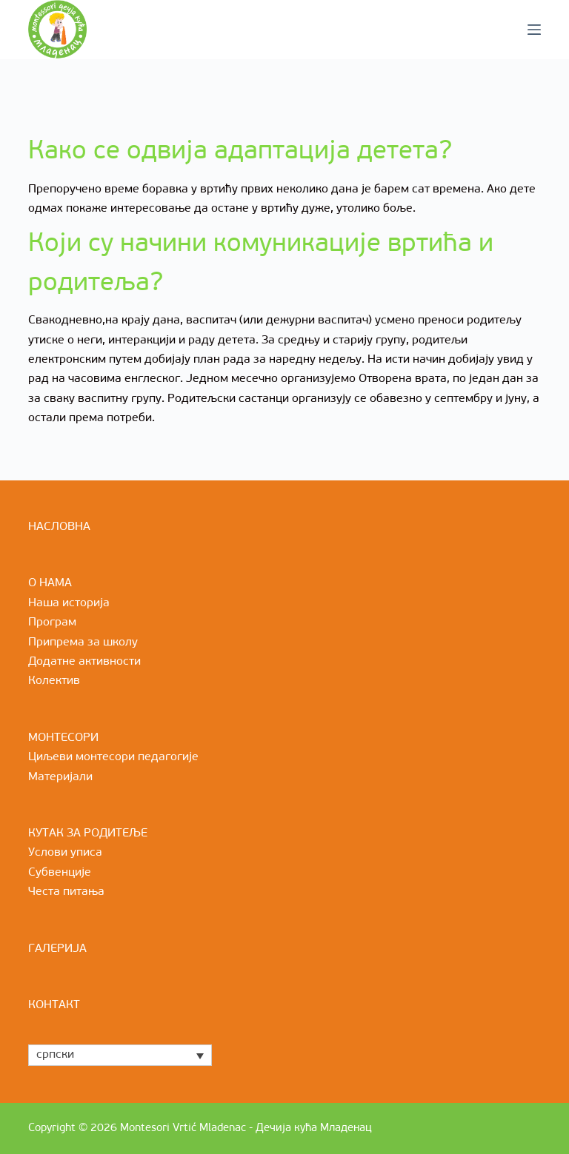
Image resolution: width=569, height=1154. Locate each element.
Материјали (60, 777)
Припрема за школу (83, 642)
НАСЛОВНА (59, 527)
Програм (52, 622)
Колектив (54, 681)
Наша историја (69, 603)
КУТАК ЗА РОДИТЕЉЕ (87, 833)
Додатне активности (84, 662)
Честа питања (66, 892)
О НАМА (50, 583)
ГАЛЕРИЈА (57, 949)
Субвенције (59, 873)
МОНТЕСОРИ (63, 738)
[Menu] (534, 29)
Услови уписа (65, 853)
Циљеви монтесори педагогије (113, 757)
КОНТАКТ (54, 1005)
